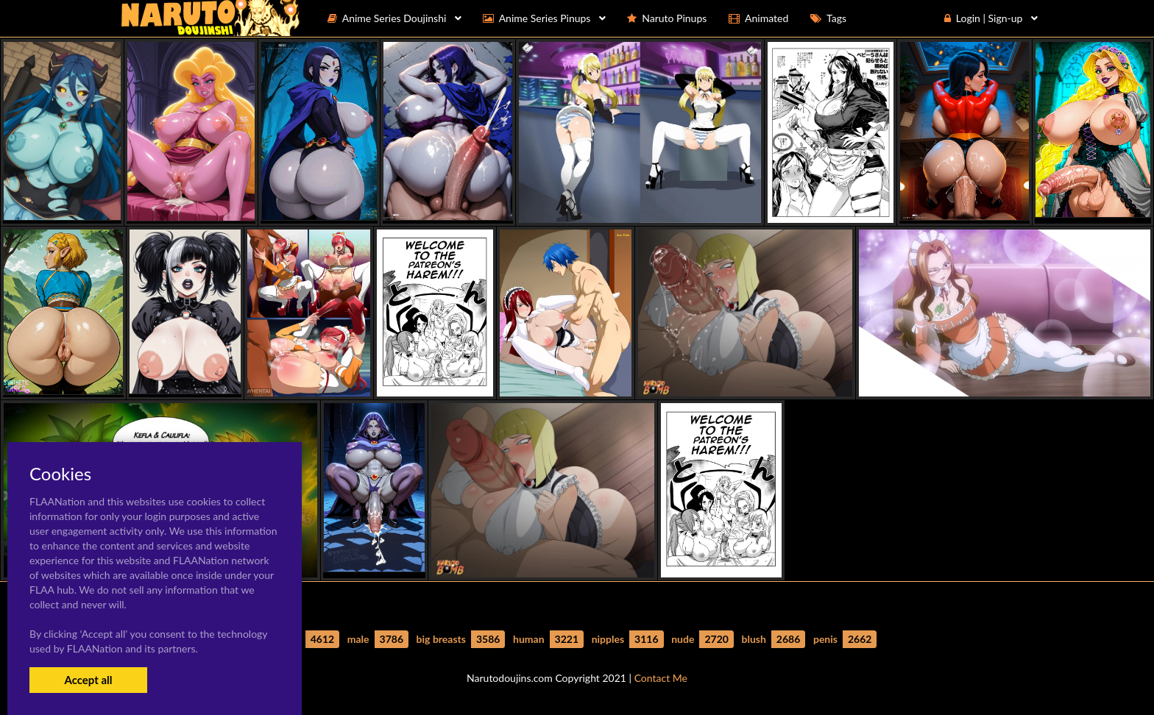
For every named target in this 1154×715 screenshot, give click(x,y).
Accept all (88, 679)
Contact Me (660, 678)
